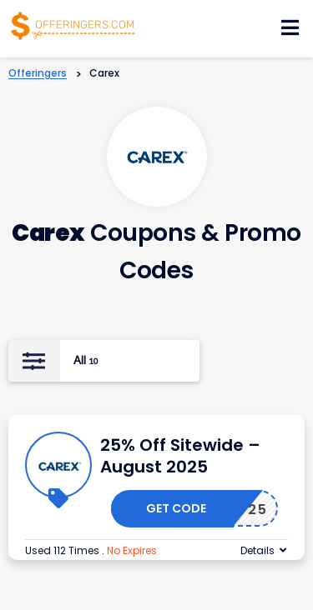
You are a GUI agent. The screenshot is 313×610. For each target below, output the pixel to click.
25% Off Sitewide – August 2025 (180, 455)
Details (257, 550)
